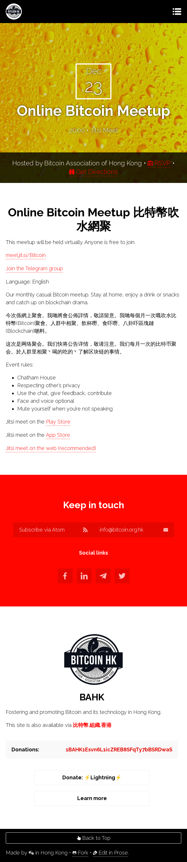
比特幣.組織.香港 (92, 725)
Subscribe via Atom (53, 530)
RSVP (159, 163)
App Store (58, 435)
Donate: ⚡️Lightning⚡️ (92, 777)
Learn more (92, 798)
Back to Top (94, 838)
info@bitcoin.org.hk (134, 530)
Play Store (58, 422)
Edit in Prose (110, 853)
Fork (80, 853)
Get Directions (93, 171)
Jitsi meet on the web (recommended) (51, 448)
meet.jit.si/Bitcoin (26, 255)
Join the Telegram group (34, 268)
